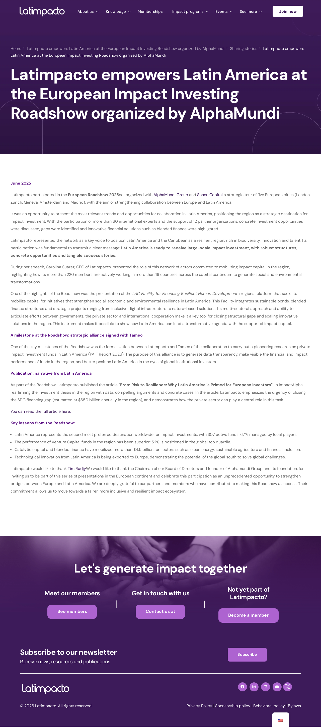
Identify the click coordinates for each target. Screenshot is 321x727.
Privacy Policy (199, 706)
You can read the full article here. (41, 411)
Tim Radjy (77, 468)
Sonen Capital (210, 194)
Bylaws (294, 706)
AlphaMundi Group (170, 194)
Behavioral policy (269, 706)
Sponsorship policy (232, 706)
